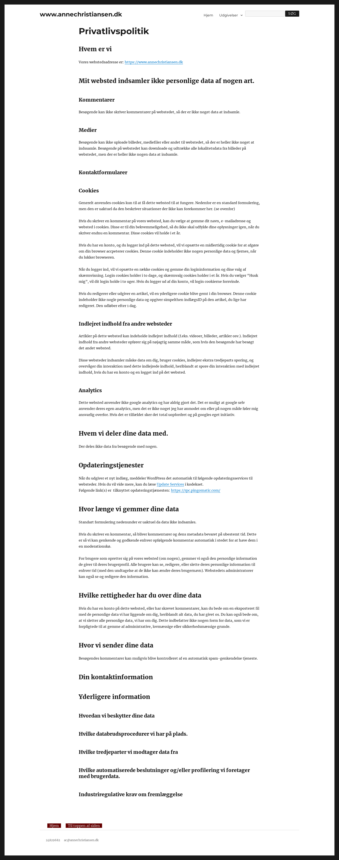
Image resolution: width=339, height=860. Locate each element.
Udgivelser (228, 15)
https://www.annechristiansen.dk (154, 62)
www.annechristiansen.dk (81, 14)
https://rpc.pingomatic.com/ (195, 490)
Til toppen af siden (84, 825)
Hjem (208, 15)
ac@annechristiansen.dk (81, 840)
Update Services (170, 484)
